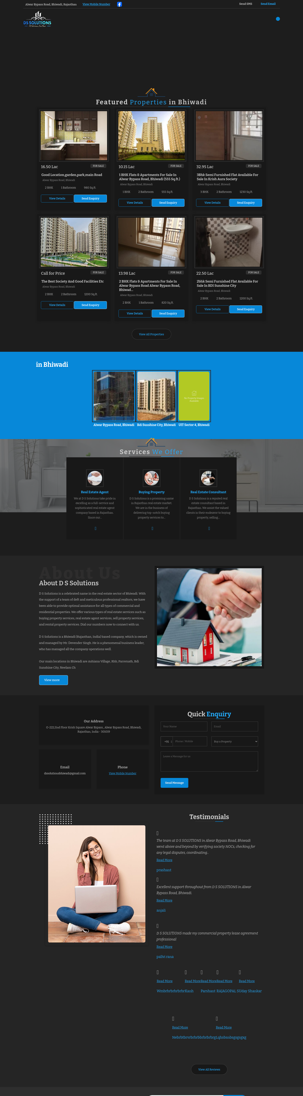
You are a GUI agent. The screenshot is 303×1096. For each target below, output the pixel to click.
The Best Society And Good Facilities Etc (73, 281)
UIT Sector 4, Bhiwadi (193, 425)
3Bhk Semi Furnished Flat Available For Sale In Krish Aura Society (227, 177)
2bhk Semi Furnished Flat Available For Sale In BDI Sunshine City (227, 283)
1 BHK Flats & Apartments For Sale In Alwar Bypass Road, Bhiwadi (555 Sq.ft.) (149, 177)
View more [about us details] (52, 680)
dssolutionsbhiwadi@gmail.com (65, 773)
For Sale (98, 166)
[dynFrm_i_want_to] (234, 741)
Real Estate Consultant (208, 492)
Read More (164, 860)
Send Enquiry (90, 198)
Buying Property (152, 492)
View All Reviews (209, 1069)
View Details (57, 198)
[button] (96, 4)
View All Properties (151, 334)
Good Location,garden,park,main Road (72, 175)
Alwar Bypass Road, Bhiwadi (113, 425)
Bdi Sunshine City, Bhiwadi (156, 425)
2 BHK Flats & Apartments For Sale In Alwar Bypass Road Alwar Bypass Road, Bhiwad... (149, 285)
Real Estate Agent (94, 492)
